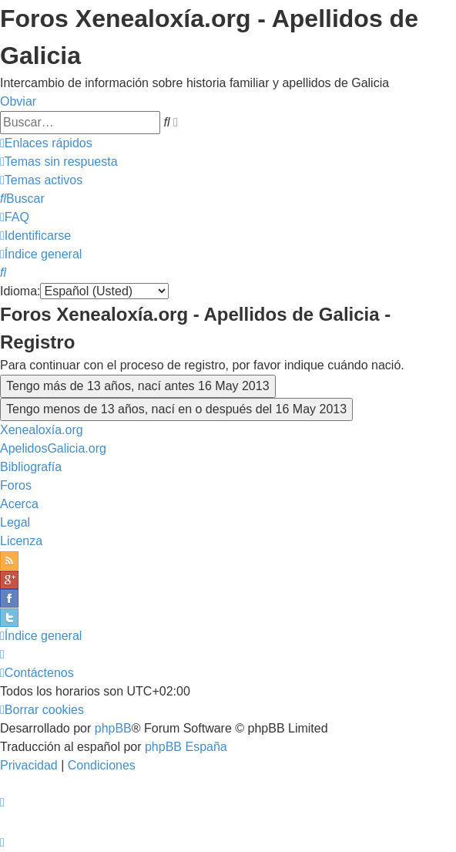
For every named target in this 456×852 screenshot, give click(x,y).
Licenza (21, 540)
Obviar (18, 101)
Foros (16, 485)
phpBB (113, 728)
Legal (15, 522)
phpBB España (186, 746)
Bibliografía (31, 466)
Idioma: (20, 291)
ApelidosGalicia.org (53, 448)
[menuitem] (59, 161)
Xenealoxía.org (41, 429)
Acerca (19, 503)
